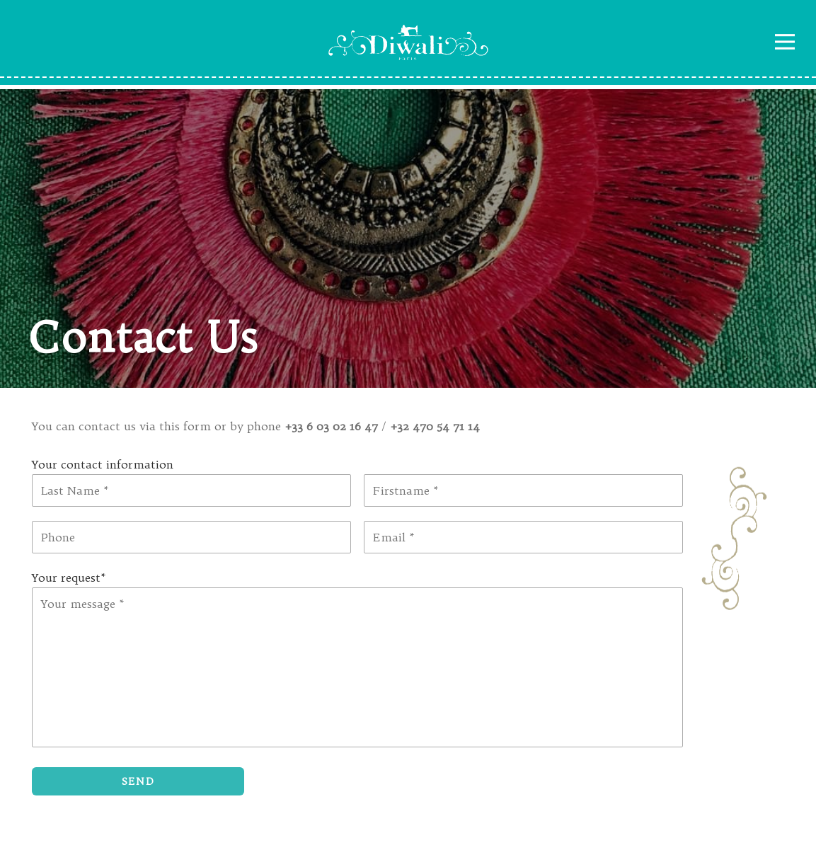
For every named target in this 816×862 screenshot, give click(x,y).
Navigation (785, 42)
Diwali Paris (408, 42)
